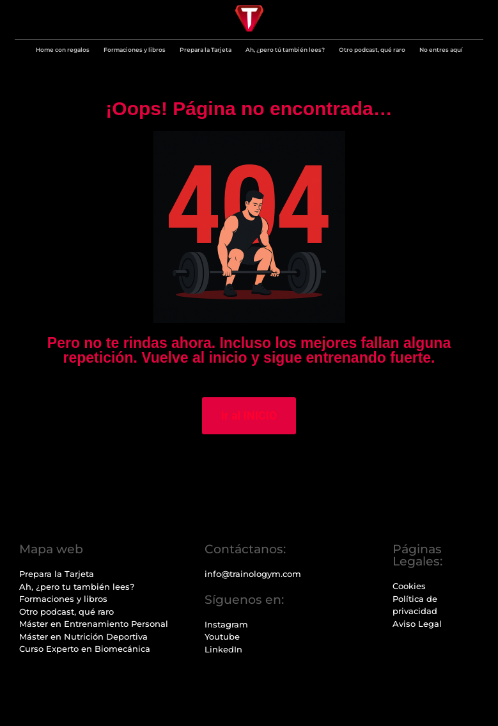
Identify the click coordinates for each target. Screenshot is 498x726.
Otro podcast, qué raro (372, 49)
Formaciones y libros (135, 49)
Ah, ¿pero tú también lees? (285, 49)
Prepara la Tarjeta (205, 49)
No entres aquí (441, 49)
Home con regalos (62, 49)
